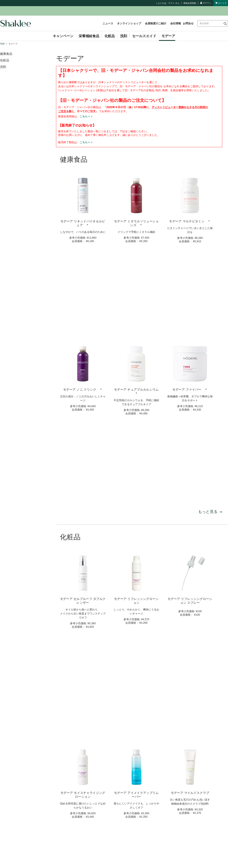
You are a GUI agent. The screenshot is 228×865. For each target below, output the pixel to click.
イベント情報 (77, 830)
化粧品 (109, 36)
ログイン (205, 3)
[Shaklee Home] (15, 23)
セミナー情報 (77, 836)
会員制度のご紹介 (155, 23)
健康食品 (6, 53)
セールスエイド (144, 36)
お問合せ (188, 23)
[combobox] (210, 23)
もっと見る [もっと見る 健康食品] (210, 345)
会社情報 (175, 23)
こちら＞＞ (86, 116)
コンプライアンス (138, 824)
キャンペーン (63, 36)
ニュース (108, 23)
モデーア (168, 36)
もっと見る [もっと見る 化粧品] (210, 564)
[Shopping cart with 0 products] (220, 3)
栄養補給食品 (89, 36)
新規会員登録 (189, 3)
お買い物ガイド (137, 830)
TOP (2, 44)
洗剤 (123, 36)
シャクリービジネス (140, 819)
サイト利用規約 (111, 855)
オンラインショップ (129, 23)
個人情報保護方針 (133, 855)
